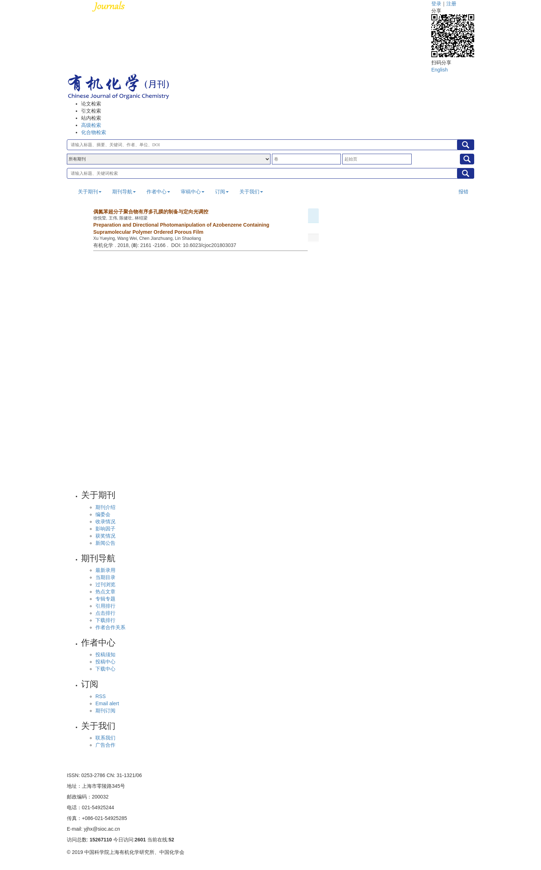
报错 (463, 191)
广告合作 (105, 745)
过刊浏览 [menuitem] (105, 584)
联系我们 (105, 738)
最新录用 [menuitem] (105, 570)
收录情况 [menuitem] (105, 521)
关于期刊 (89, 191)
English (439, 70)
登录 (436, 3)
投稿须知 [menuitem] (105, 654)
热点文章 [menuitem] (105, 591)
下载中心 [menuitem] (105, 669)
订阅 (222, 191)
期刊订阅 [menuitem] (105, 710)
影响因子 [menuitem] (105, 529)
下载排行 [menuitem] (105, 620)
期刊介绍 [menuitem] (105, 507)
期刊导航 (124, 191)
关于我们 (251, 191)
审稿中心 (192, 191)
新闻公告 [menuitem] (105, 543)
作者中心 (158, 191)
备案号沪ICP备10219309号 (97, 863)
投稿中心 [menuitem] (105, 661)
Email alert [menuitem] (107, 703)
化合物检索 (93, 132)
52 (171, 839)
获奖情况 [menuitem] (105, 536)
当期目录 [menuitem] (105, 577)
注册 (451, 3)
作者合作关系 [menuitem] (110, 627)
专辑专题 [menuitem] (105, 599)
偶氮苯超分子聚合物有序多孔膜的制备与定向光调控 (150, 211)
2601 (140, 839)
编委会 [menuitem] (102, 514)
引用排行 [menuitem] (105, 606)
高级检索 (91, 125)
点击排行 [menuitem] (105, 613)
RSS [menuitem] (100, 696)
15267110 (101, 839)
